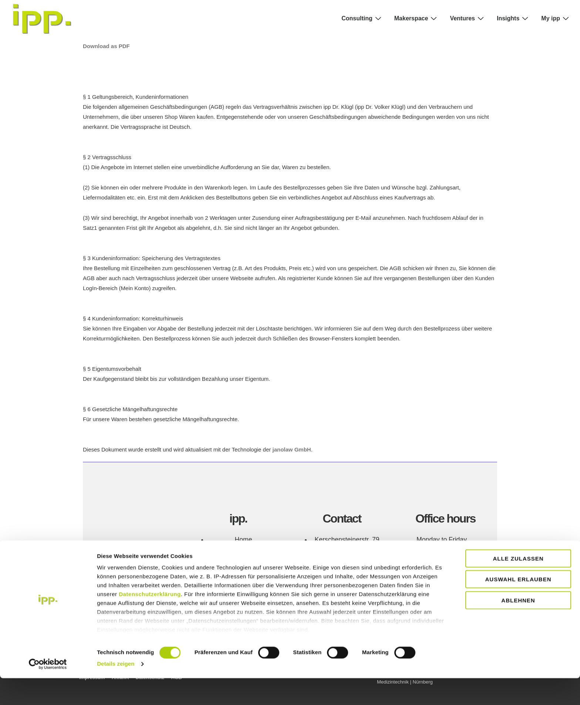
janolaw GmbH (291, 449)
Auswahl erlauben (518, 606)
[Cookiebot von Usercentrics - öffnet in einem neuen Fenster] (48, 690)
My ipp (556, 18)
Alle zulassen (518, 585)
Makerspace (416, 18)
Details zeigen (115, 690)
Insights (513, 18)
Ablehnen (518, 627)
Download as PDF (106, 46)
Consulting (362, 18)
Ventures (468, 18)
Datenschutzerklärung (150, 621)
